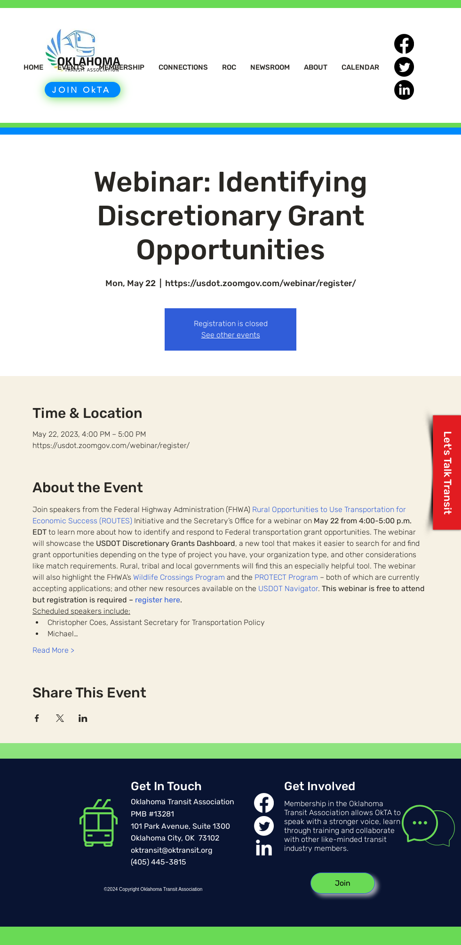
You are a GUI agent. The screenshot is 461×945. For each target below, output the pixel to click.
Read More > (53, 650)
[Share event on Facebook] (36, 718)
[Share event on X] (60, 718)
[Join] (342, 883)
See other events (230, 334)
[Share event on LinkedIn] (83, 718)
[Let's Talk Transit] (447, 473)
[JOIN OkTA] (82, 89)
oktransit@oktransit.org (172, 850)
